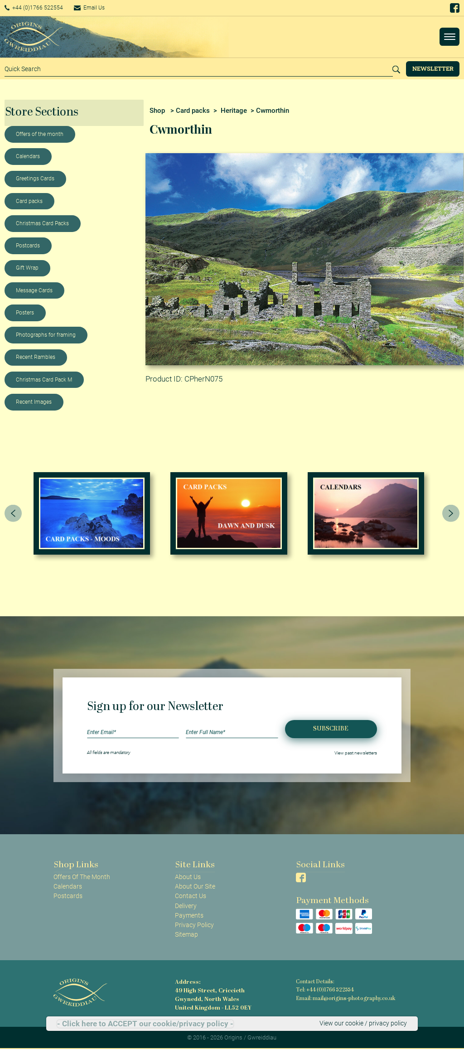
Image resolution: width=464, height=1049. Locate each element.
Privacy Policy (194, 924)
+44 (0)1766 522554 (38, 8)
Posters (25, 312)
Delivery (186, 905)
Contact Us (190, 895)
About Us (188, 876)
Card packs (29, 201)
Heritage (234, 110)
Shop (157, 110)
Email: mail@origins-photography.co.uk (343, 998)
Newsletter (433, 68)
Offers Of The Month (81, 876)
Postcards (28, 245)
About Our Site (195, 886)
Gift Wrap (27, 268)
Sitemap (186, 934)
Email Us (101, 8)
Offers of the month (39, 134)
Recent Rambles (35, 357)
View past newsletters (355, 752)
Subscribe (330, 728)
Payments (189, 915)
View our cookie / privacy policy (363, 1023)
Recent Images (34, 402)
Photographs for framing (46, 335)
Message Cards (34, 290)
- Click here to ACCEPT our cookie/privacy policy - (145, 1024)
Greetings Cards (35, 178)
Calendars (28, 156)
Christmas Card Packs (42, 223)
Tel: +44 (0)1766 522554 (324, 990)
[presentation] (13, 513)
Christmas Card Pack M (44, 380)
